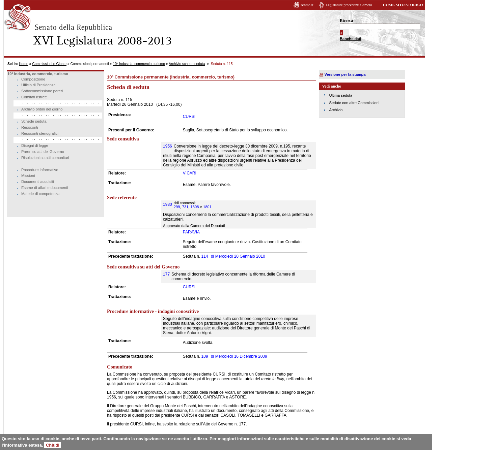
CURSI (189, 116)
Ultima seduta (340, 95)
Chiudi (52, 445)
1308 (195, 207)
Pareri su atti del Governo (42, 152)
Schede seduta (34, 121)
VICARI (189, 173)
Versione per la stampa (345, 74)
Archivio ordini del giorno (42, 109)
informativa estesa (23, 445)
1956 (167, 146)
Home (23, 64)
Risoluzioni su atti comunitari (45, 158)
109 (204, 356)
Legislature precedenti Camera (349, 5)
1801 (207, 207)
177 (166, 274)
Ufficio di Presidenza (38, 85)
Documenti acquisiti (37, 182)
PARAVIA (191, 232)
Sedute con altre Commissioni (354, 103)
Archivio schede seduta (187, 64)
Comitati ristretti (34, 97)
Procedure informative (39, 170)
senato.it (307, 5)
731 (185, 207)
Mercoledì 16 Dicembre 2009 (239, 356)
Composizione (33, 79)
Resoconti (29, 127)
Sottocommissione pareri (42, 91)
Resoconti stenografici (39, 133)
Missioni (28, 175)
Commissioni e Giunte (49, 64)
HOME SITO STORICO (403, 5)
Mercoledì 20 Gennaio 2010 (238, 256)
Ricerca (346, 20)
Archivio (336, 110)
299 (177, 207)
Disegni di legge (34, 145)
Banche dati (350, 39)
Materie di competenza (40, 194)
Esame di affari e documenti (44, 188)
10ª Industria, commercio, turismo (139, 64)
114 (204, 256)
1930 (167, 204)
